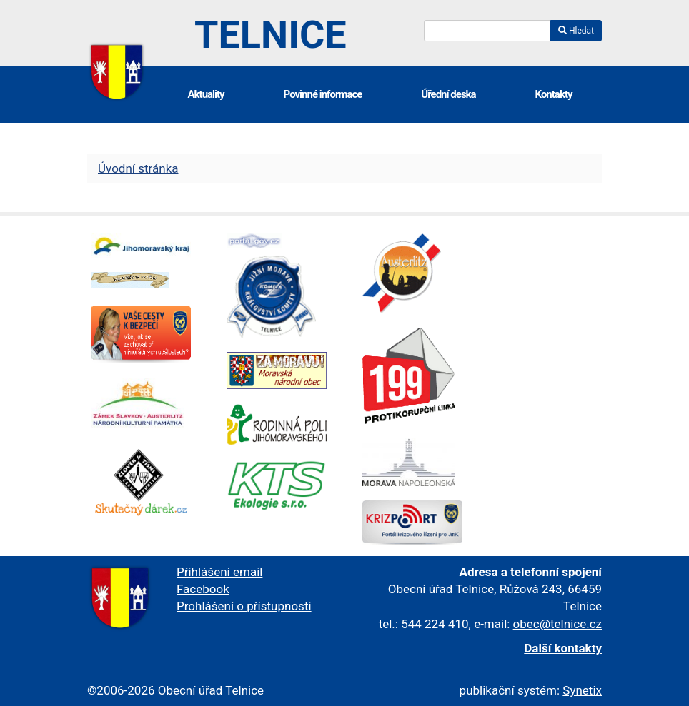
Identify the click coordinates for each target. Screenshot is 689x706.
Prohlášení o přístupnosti (244, 606)
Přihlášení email (219, 572)
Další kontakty (563, 648)
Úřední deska (448, 94)
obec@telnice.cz (557, 624)
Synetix (582, 690)
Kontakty (553, 94)
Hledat (576, 31)
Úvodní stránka (138, 168)
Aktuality (205, 94)
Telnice (270, 34)
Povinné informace (323, 94)
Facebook (203, 589)
